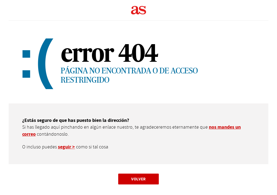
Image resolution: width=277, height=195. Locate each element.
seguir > (66, 147)
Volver (138, 179)
